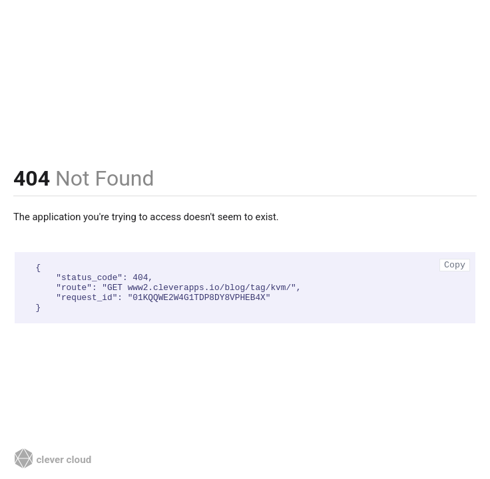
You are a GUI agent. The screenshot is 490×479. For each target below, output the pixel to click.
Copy (454, 265)
